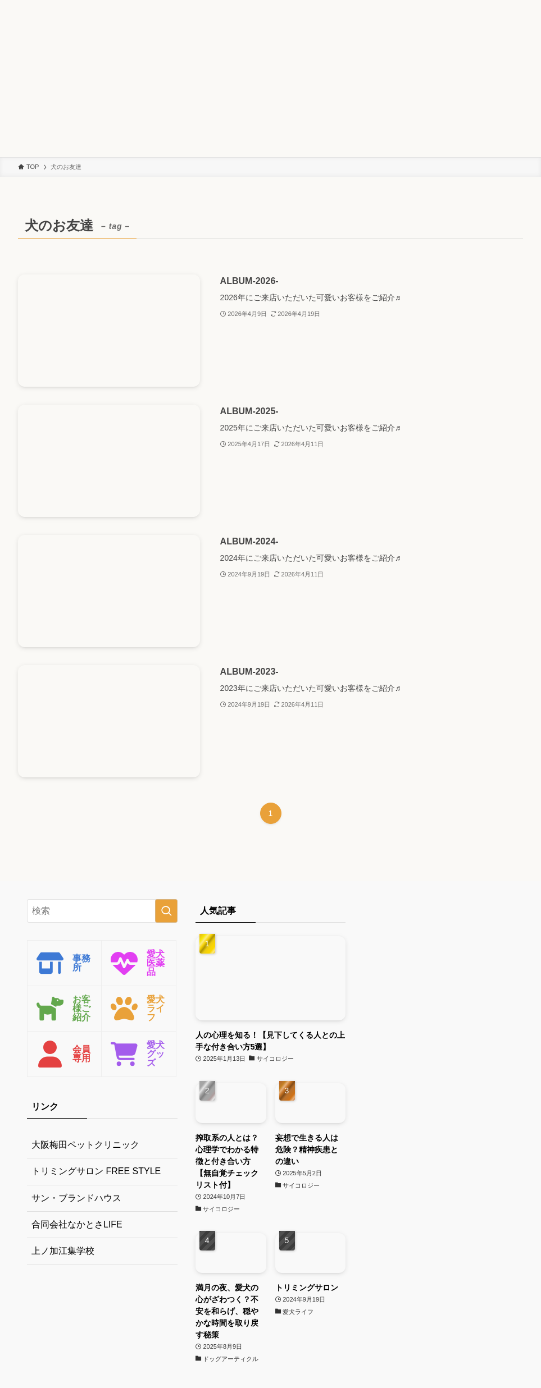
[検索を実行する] (166, 911)
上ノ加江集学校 (62, 1251)
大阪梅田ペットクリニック (85, 1144)
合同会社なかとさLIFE (76, 1224)
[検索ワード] (102, 911)
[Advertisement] (270, 78)
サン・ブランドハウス (76, 1198)
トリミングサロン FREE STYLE (96, 1171)
